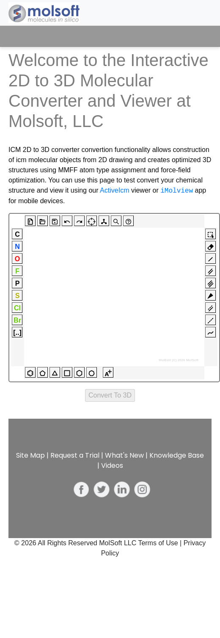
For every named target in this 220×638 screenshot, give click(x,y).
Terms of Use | (160, 543)
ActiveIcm (114, 190)
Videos (112, 465)
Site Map (30, 455)
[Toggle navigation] (197, 36)
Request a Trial (74, 455)
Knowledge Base (176, 455)
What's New (124, 455)
